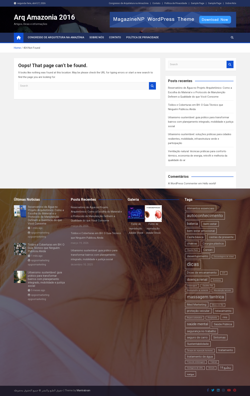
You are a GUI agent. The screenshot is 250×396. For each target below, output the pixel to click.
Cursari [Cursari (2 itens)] (207, 249)
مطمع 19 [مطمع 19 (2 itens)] (225, 367)
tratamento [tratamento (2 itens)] (225, 350)
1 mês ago (35, 228)
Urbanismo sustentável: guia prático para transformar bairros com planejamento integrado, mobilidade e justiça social (200, 122)
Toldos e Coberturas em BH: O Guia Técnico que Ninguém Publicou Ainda (46, 248)
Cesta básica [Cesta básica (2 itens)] (195, 237)
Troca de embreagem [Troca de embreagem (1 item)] (196, 362)
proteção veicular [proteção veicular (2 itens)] (198, 311)
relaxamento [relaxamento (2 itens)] (223, 311)
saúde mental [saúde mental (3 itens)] (197, 324)
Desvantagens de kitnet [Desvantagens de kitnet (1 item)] (224, 256)
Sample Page (197, 3)
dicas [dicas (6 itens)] (193, 264)
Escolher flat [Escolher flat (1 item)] (208, 286)
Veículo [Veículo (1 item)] (211, 368)
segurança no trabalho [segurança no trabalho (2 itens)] (201, 331)
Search (152, 86)
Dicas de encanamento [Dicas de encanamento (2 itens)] (202, 272)
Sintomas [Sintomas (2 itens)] (219, 337)
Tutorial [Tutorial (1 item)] (213, 362)
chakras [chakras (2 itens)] (192, 243)
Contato (156, 3)
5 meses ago (36, 290)
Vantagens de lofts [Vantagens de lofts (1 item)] (195, 368)
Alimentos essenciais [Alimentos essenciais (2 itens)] (200, 208)
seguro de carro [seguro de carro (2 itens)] (197, 337)
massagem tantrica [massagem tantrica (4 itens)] (205, 296)
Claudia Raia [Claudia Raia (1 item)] (192, 250)
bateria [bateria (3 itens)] (192, 224)
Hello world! (209, 183)
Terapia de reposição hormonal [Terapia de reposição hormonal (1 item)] (200, 350)
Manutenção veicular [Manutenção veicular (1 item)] (222, 290)
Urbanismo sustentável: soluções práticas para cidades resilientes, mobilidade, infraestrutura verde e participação (199, 139)
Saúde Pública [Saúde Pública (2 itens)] (223, 324)
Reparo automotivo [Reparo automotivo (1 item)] (194, 318)
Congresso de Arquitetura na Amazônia (128, 3)
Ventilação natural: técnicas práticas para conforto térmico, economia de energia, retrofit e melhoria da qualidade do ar (197, 156)
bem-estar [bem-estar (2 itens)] (210, 224)
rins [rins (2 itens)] (225, 317)
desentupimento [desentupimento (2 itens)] (197, 256)
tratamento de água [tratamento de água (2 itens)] (200, 356)
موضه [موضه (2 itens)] (190, 374)
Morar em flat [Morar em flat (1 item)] (217, 305)
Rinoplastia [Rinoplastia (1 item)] (212, 318)
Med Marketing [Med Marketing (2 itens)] (196, 304)
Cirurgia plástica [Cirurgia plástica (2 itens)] (213, 243)
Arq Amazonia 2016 (44, 17)
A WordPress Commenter (183, 183)
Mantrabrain (83, 390)
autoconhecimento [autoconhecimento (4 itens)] (205, 215)
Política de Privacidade (175, 3)
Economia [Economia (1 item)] (217, 280)
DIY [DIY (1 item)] (223, 273)
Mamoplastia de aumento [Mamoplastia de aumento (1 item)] (197, 290)
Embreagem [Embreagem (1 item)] (192, 286)
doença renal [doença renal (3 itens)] (197, 279)
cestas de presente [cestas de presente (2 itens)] (221, 237)
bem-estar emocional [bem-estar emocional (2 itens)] (201, 231)
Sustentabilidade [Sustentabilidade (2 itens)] (198, 344)
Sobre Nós (230, 3)
